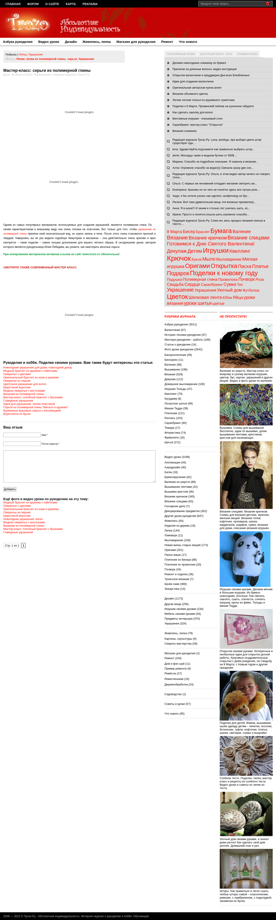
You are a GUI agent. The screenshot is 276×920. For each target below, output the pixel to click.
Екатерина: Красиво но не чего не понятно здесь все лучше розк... (215, 189)
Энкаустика (172, 588)
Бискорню (171, 359)
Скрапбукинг (212, 285)
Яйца (238, 297)
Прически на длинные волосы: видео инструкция (204, 69)
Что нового (188, 42)
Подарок (178, 273)
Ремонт (167, 42)
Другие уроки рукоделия (180, 516)
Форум (33, 4)
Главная (13, 4)
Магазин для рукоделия (135, 42)
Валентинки (172, 330)
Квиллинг (239, 251)
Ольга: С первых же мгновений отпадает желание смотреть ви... (214, 183)
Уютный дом (229, 290)
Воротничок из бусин (16, 413)
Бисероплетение (175, 355)
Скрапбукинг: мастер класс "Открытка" (197, 124)
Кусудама (170, 398)
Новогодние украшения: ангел (23, 525)
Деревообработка (176, 684)
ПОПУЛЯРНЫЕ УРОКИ (181, 54)
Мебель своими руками (179, 613)
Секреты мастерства (178, 643)
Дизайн (71, 42)
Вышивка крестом (176, 491)
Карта (71, 4)
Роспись (169, 418)
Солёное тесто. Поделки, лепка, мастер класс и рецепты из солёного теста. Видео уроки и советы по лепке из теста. (246, 781)
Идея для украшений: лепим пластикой (29, 404)
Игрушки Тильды (175, 389)
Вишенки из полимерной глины (23, 394)
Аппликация (172, 462)
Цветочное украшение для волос (24, 384)
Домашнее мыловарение (180, 384)
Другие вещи (172, 604)
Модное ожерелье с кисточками (24, 390)
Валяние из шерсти (177, 482)
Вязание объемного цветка (190, 93)
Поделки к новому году (224, 273)
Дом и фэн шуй (174, 663)
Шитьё (168, 442)
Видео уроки (48, 42)
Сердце (192, 284)
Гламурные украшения (18, 400)
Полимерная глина (200, 279)
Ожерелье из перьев (16, 380)
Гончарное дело (174, 506)
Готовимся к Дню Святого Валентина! (211, 244)
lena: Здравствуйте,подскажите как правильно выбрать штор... (213, 149)
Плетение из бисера (177, 559)
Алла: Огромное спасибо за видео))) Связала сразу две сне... (212, 167)
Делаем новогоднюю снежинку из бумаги (199, 62)
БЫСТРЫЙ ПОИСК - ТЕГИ (216, 54)
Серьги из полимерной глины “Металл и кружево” (35, 407)
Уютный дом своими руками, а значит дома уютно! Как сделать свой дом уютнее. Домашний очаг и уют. (246, 840)
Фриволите (171, 437)
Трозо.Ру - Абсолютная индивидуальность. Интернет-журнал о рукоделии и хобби (78, 916)
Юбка (227, 298)
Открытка (224, 265)
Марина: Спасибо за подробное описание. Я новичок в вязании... (215, 161)
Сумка (229, 284)
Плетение (170, 413)
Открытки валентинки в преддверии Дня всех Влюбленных (211, 75)
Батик (168, 472)
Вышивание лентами (178, 486)
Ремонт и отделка (176, 574)
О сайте (52, 4)
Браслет (203, 232)
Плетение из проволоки (179, 564)
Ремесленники (173, 679)
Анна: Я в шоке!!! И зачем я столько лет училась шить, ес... (211, 208)
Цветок (177, 296)
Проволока (228, 279)
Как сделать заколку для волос (192, 112)
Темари (169, 427)
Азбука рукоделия (17, 42)
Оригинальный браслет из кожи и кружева (31, 377)
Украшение (180, 290)
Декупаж (177, 251)
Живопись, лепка (97, 42)
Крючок (179, 258)
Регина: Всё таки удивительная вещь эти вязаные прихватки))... (214, 202)
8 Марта (174, 232)
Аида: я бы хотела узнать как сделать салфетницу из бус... (211, 195)
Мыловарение (229, 259)
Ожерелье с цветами (17, 374)
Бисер (189, 231)
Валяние (242, 231)
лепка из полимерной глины (46, 59)
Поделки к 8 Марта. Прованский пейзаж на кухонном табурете (213, 106)
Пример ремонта (175, 668)
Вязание (177, 238)
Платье (260, 266)
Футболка (250, 290)
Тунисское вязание (176, 579)
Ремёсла (170, 673)
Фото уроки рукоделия (178, 349)
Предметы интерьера (178, 618)
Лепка (22, 54)
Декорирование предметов (182, 511)
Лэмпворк (170, 535)
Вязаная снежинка (184, 131)
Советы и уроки (174, 704)
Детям (194, 251)
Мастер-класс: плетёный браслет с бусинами (32, 397)
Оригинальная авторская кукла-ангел (196, 87)
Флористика (172, 432)
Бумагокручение (175, 477)
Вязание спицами (249, 238)
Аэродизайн (172, 467)
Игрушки (216, 250)
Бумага (221, 230)
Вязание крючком (208, 238)
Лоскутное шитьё (175, 403)
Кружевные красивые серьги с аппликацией (32, 410)
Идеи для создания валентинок (193, 81)
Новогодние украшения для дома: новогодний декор (37, 367)
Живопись (171, 520)
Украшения (35, 54)
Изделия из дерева (176, 525)
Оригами (197, 265)
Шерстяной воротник (16, 387)
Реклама (90, 4)
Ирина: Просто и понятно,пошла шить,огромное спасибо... (210, 214)
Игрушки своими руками (180, 609)
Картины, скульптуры (178, 638)
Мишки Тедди (173, 408)
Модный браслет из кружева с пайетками (30, 370)
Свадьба (175, 284)
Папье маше (172, 554)
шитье (218, 303)
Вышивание (172, 369)
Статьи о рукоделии (177, 344)
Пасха (244, 266)
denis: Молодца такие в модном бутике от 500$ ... (204, 155)
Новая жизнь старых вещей (182, 545)
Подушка (174, 279)
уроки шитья (198, 303)
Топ (240, 284)
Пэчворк (246, 279)
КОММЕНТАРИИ (247, 54)
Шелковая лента (205, 297)
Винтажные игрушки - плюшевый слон (197, 118)
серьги (72, 59)
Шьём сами (171, 584)
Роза (260, 279)
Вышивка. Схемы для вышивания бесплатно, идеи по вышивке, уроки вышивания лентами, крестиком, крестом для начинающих (246, 431)
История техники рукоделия (182, 334)
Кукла (197, 259)
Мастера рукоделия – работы (183, 339)
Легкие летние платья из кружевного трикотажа (203, 100)
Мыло (208, 259)
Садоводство (173, 694)
